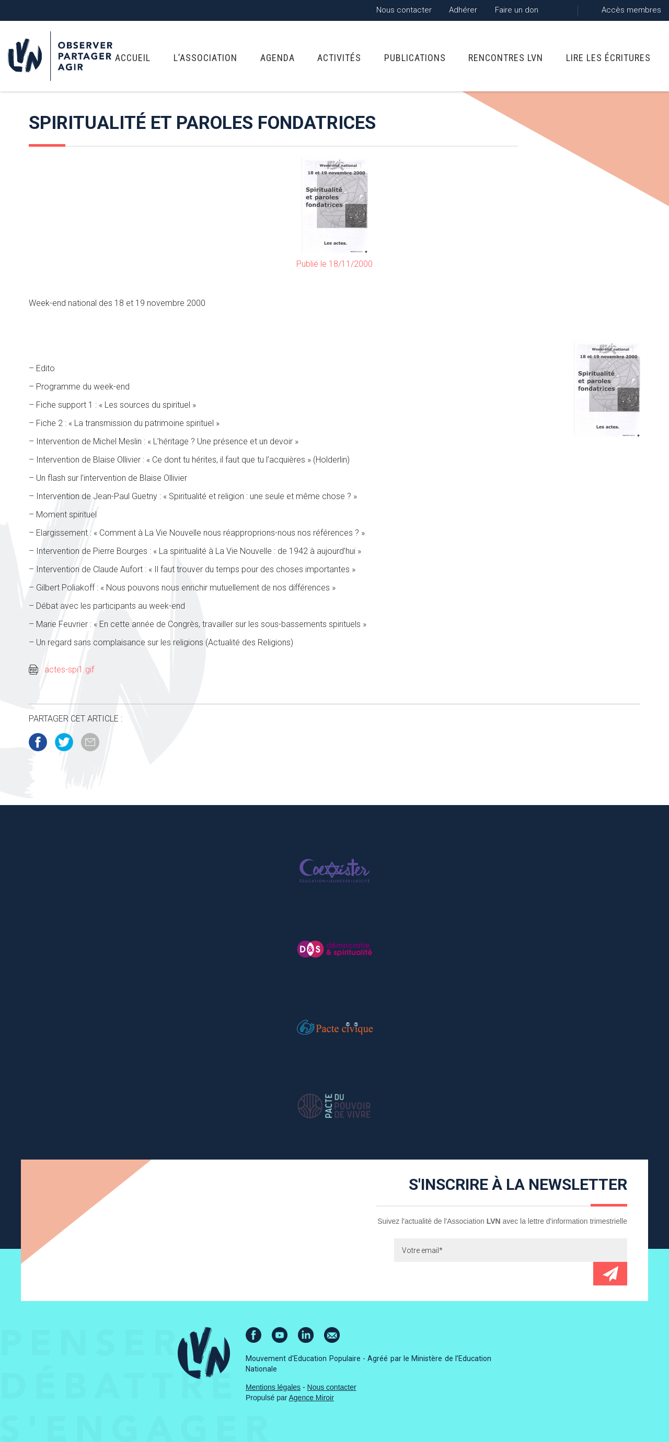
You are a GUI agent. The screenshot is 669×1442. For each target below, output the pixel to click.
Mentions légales (273, 1387)
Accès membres (631, 10)
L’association (205, 57)
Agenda (277, 57)
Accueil (133, 57)
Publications (415, 57)
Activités (339, 57)
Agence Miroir (311, 1397)
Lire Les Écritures (608, 57)
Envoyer (610, 1273)
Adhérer (463, 10)
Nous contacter (404, 10)
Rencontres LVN (505, 57)
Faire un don (516, 10)
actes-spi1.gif (69, 670)
